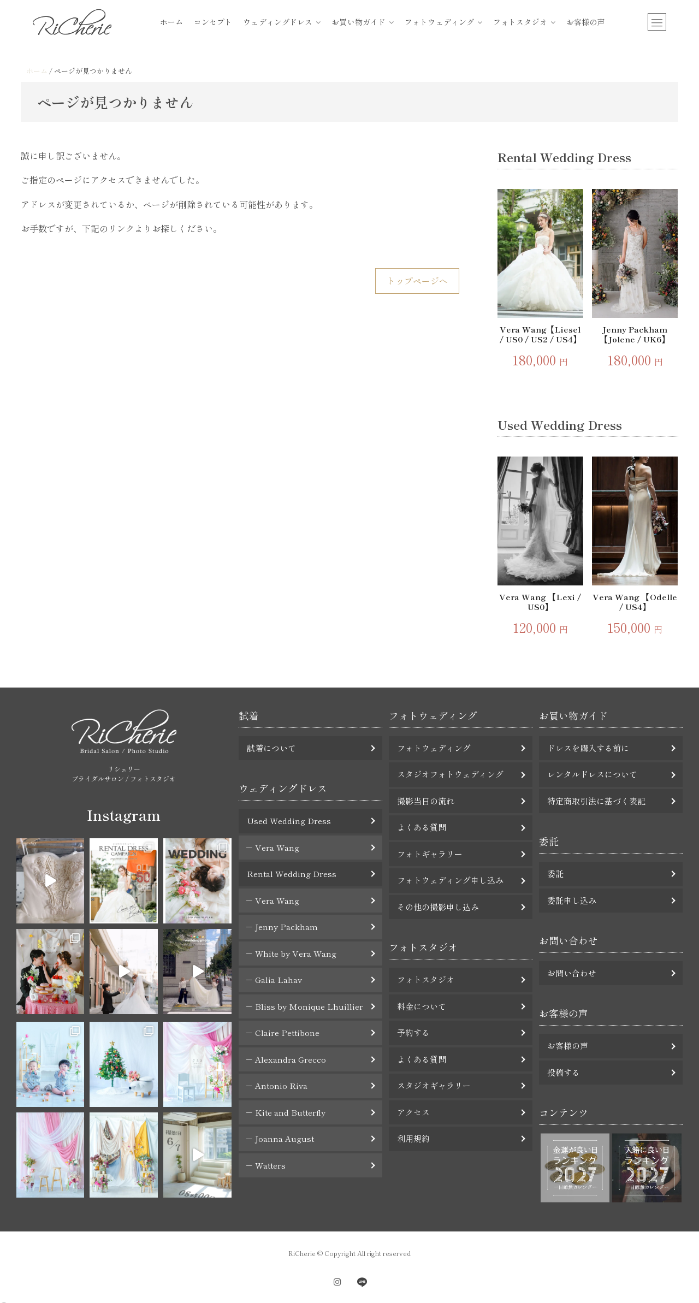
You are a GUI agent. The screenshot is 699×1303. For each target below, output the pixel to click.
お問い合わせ (571, 973)
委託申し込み (571, 900)
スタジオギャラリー (434, 1085)
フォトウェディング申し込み (450, 880)
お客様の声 (585, 21)
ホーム (171, 21)
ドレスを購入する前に (588, 748)
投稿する (563, 1072)
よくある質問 (421, 827)
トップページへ (417, 280)
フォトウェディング (439, 21)
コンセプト (213, 21)
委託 (555, 873)
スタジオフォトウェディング (450, 774)
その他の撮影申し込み (438, 907)
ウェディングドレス (277, 21)
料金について (421, 1006)
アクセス (413, 1112)
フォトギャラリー (430, 854)
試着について (271, 748)
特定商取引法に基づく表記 (596, 801)
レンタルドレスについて (592, 774)
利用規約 (413, 1138)
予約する (413, 1032)
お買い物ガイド (358, 21)
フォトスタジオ (520, 21)
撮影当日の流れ (425, 801)
